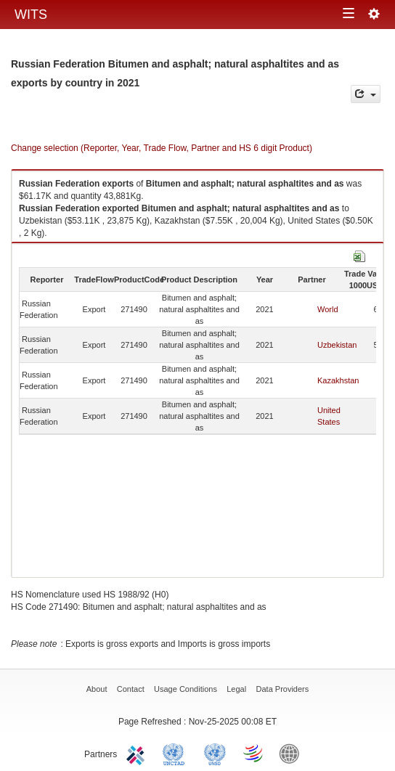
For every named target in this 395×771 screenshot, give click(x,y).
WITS (31, 14)
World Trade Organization (254, 752)
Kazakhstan (338, 380)
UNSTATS (214, 752)
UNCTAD (176, 752)
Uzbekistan (337, 344)
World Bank (292, 752)
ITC (137, 752)
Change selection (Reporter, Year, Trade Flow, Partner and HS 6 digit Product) (161, 148)
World (327, 309)
